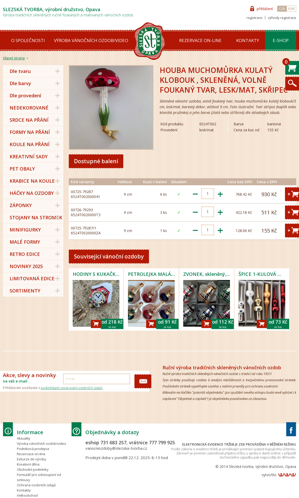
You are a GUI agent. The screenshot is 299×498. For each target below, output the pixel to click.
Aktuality (23, 438)
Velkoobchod (27, 495)
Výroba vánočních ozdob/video (91, 40)
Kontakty (247, 40)
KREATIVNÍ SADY (28, 156)
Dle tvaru (20, 71)
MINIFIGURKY (25, 230)
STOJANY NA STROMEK (36, 217)
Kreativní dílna (28, 464)
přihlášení (265, 8)
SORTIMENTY (25, 291)
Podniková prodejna (33, 448)
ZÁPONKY (21, 205)
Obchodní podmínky (33, 469)
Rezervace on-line (200, 40)
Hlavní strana (14, 58)
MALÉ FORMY (25, 242)
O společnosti (28, 40)
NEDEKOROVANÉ (29, 108)
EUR (291, 8)
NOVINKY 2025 (26, 266)
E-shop (281, 40)
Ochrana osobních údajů (36, 485)
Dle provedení (25, 95)
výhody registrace (282, 17)
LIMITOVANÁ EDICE (32, 278)
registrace (254, 17)
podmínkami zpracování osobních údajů (72, 387)
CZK (282, 8)
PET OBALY (22, 169)
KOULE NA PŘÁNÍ (30, 144)
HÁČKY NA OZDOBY (32, 193)
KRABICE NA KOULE (32, 181)
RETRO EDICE (25, 254)
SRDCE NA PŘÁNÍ (29, 120)
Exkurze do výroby (31, 459)
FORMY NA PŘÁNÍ (30, 132)
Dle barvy (20, 83)
